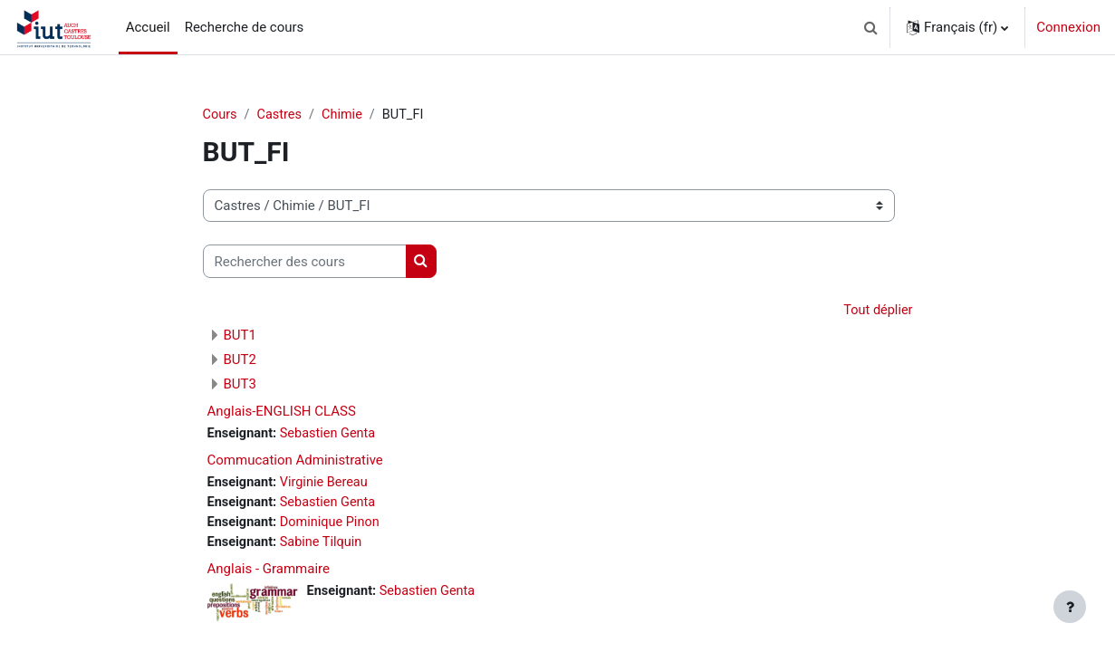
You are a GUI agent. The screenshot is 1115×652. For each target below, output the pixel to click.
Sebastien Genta (332, 435)
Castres (281, 115)
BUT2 (240, 360)
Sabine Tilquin (325, 546)
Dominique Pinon (334, 526)
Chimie (346, 115)
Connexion (1068, 27)
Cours (220, 115)
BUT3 (240, 385)
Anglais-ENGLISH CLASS (281, 412)
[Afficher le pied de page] (1069, 606)
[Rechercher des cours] (305, 262)
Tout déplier (877, 311)
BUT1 (240, 336)
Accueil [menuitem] (148, 27)
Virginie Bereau (328, 485)
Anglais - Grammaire (268, 574)
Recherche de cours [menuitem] (244, 27)
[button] (870, 27)
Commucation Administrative (295, 463)
